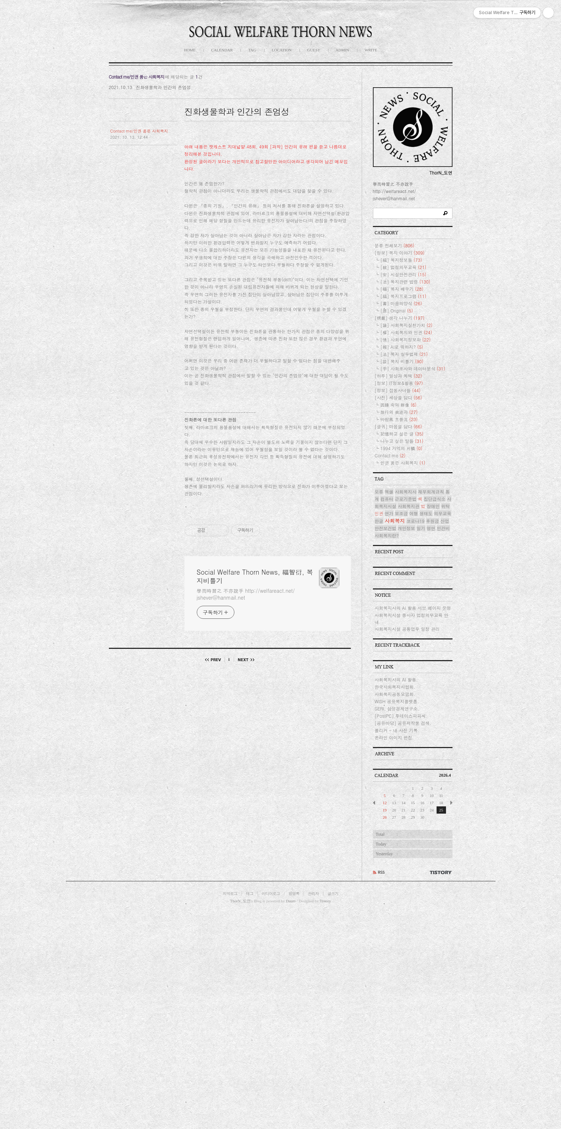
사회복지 (395, 520)
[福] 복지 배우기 (402, 289)
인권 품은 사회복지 (403, 462)
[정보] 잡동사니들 (398, 390)
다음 (244, 659)
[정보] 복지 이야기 (400, 252)
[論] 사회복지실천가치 (407, 325)
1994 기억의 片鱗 (401, 448)
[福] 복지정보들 (401, 260)
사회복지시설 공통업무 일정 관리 (407, 629)
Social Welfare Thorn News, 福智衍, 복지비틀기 (255, 576)
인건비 (443, 528)
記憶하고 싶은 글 (402, 434)
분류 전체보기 (395, 245)
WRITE (371, 50)
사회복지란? (387, 535)
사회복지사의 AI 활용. (396, 679)
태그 (249, 893)
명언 (431, 528)
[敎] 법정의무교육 (403, 267)
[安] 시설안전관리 (403, 274)
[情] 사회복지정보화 (406, 339)
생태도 (426, 513)
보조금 (401, 513)
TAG (252, 50)
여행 (413, 513)
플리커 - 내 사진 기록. (397, 730)
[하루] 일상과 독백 (398, 376)
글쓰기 (332, 893)
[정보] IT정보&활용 (399, 383)
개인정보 (406, 528)
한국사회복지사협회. (395, 687)
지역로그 (230, 893)
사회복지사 (406, 491)
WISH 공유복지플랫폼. (397, 701)
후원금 (432, 521)
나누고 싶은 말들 (402, 441)
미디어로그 (271, 893)
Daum (291, 901)
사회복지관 (409, 506)
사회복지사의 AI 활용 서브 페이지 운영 (413, 608)
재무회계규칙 (431, 491)
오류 (379, 491)
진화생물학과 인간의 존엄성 (163, 87)
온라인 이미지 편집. (394, 737)
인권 (379, 513)
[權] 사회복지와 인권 (406, 332)
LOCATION (282, 50)
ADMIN (342, 50)
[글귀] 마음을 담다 (398, 426)
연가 (389, 513)
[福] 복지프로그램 (403, 296)
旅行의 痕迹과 (399, 412)
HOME (189, 50)
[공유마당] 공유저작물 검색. (403, 723)
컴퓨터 (387, 499)
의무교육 (442, 513)
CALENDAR (222, 50)
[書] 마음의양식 (401, 303)
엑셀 (389, 491)
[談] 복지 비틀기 (402, 361)
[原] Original (397, 310)
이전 (215, 659)
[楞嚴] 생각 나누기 (400, 318)
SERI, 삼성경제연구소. (397, 708)
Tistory (325, 901)
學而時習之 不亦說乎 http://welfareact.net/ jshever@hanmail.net (246, 594)
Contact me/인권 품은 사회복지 (139, 131)
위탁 (445, 506)
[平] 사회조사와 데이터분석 (413, 368)
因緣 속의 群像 (399, 405)
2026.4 (445, 775)
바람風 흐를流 (399, 419)
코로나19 (416, 521)
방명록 (293, 893)
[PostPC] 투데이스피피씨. (401, 716)
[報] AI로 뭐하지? (402, 347)
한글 (379, 521)
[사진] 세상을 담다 (398, 397)
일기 (421, 528)
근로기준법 (406, 499)
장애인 (433, 506)
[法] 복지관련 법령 (405, 281)
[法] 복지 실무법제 (404, 354)
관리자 (313, 893)
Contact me (390, 455)
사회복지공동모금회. (395, 694)
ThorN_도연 (240, 901)
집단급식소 (435, 499)
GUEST (313, 50)
